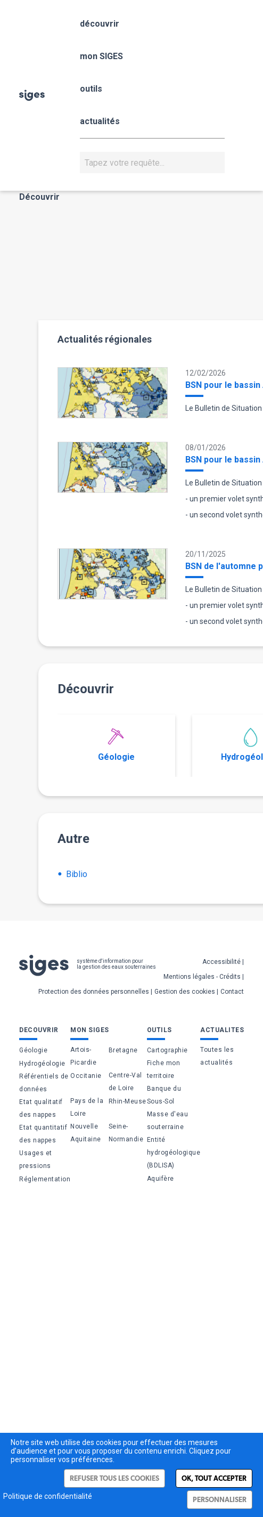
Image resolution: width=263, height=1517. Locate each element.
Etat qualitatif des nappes (41, 1108)
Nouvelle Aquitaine (85, 1133)
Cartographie (167, 1050)
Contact (232, 991)
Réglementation (44, 1179)
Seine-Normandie (126, 1133)
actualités (100, 121)
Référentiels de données (44, 1083)
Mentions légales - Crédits (202, 976)
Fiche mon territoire (163, 1069)
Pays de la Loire (86, 1107)
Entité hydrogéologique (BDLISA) (174, 1152)
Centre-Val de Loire (125, 1082)
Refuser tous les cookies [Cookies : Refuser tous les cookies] (114, 1478)
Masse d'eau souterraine (167, 1120)
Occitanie (86, 1076)
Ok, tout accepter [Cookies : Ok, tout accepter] (214, 1478)
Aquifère (160, 1178)
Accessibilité (221, 962)
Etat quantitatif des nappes (43, 1134)
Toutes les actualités (217, 1056)
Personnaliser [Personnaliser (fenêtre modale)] (219, 1500)
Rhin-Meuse (127, 1101)
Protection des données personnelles (93, 991)
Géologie (116, 745)
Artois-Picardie (83, 1056)
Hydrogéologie (42, 1063)
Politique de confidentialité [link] (47, 1496)
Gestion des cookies (184, 991)
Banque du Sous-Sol (164, 1095)
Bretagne (123, 1050)
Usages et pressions (35, 1159)
